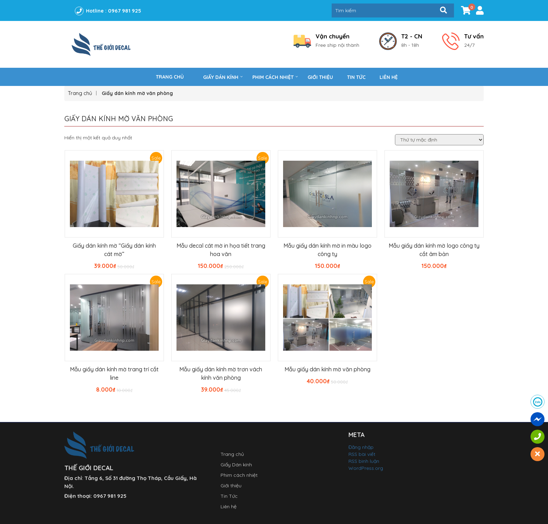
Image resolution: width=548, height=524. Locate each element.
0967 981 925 (124, 10)
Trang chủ (170, 77)
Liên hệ (389, 77)
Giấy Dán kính (220, 77)
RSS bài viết (361, 454)
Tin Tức (356, 77)
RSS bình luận (363, 461)
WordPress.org (365, 468)
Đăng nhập (361, 447)
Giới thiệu (320, 77)
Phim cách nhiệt (273, 77)
